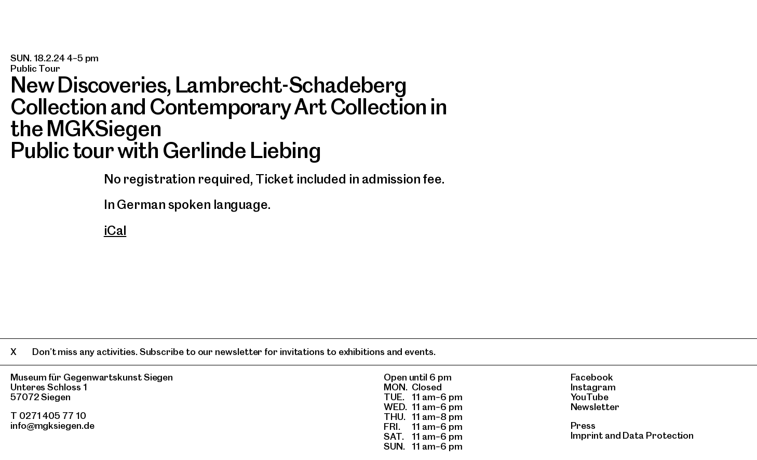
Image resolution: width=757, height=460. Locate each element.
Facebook (592, 377)
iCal (115, 230)
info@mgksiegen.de (52, 425)
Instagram (593, 387)
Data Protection (658, 435)
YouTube (590, 396)
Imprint (587, 435)
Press (583, 425)
